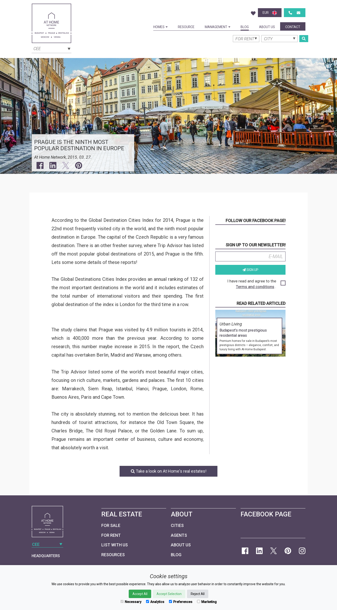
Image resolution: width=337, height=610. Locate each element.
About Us (267, 27)
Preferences (180, 602)
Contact (292, 27)
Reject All (198, 594)
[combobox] (51, 48)
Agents (179, 535)
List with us (114, 544)
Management (217, 27)
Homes (160, 27)
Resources (113, 554)
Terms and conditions (255, 286)
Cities (177, 525)
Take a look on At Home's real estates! (168, 471)
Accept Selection (169, 594)
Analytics (155, 602)
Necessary (131, 602)
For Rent (111, 535)
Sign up (250, 270)
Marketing (207, 602)
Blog (245, 27)
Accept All (139, 594)
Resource (186, 27)
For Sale (110, 525)
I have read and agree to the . (256, 284)
